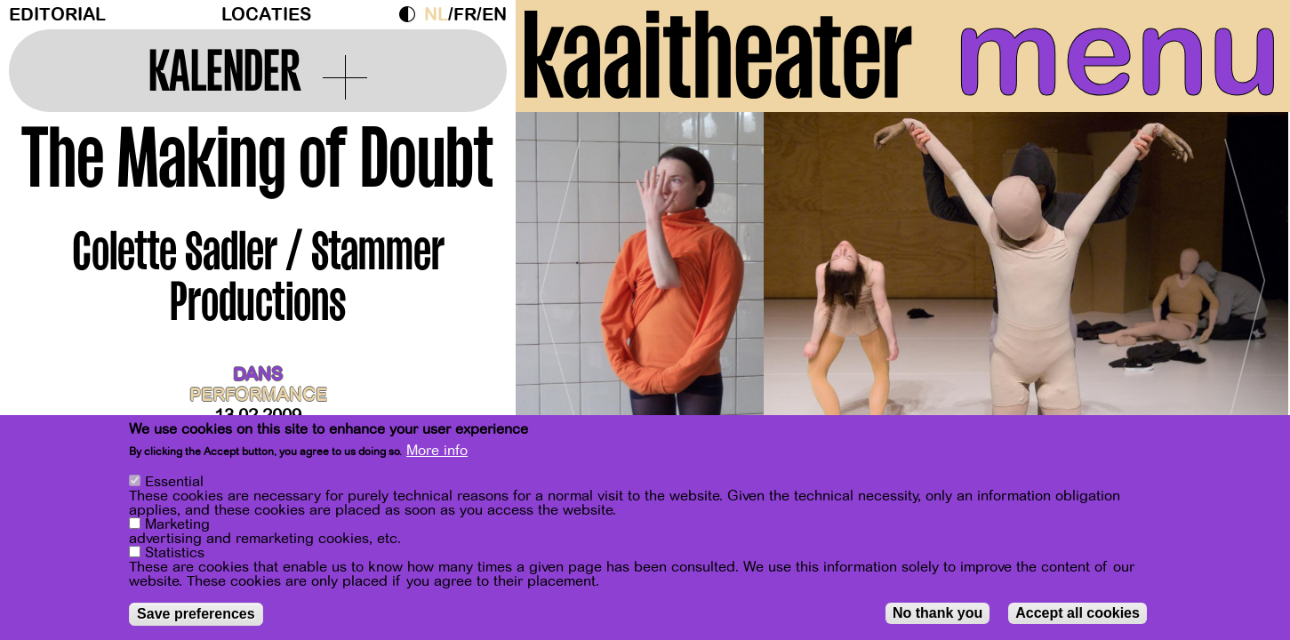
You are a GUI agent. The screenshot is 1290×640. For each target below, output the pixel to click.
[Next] (1245, 288)
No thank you (937, 615)
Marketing (177, 527)
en (494, 15)
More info (437, 453)
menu (1117, 53)
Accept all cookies (1077, 615)
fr (465, 15)
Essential (174, 484)
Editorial (57, 15)
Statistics (174, 555)
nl (436, 15)
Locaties (266, 15)
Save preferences (196, 616)
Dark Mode (411, 14)
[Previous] (560, 288)
